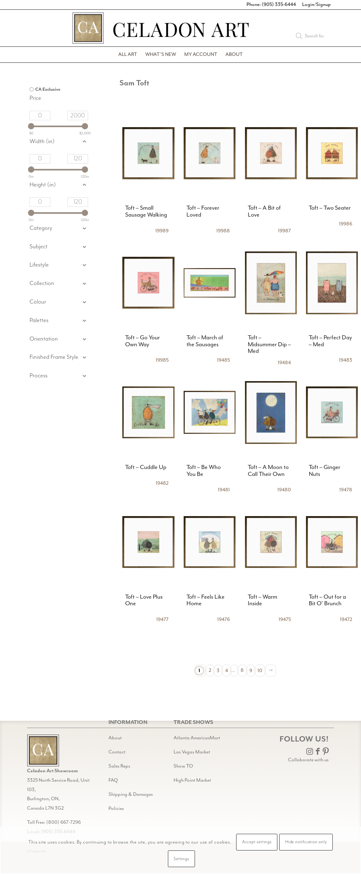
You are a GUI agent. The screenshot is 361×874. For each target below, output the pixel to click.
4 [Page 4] (226, 670)
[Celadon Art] (180, 31)
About (115, 738)
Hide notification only (306, 841)
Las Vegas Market (192, 752)
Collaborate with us (308, 760)
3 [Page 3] (218, 670)
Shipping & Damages (130, 794)
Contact (116, 752)
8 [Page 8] (242, 670)
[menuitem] (127, 54)
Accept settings (257, 841)
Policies (116, 809)
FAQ (113, 780)
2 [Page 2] (210, 670)
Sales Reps (119, 766)
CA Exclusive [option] (47, 89)
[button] (59, 246)
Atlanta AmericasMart (197, 738)
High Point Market (192, 780)
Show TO (183, 766)
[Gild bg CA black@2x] (43, 750)
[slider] (31, 126)
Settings (181, 858)
